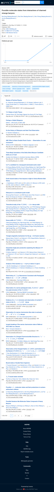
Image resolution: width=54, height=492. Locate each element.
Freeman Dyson (10, 114)
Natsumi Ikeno (10, 238)
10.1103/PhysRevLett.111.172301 (14, 161)
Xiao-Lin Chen (34, 406)
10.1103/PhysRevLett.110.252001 (14, 345)
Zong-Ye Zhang (25, 167)
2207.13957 (30, 395)
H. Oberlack (22, 268)
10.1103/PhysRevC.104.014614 (14, 243)
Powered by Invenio (27, 486)
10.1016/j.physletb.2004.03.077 (14, 332)
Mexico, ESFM (35, 157)
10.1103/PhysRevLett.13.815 (35, 116)
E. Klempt (21, 104)
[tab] (6, 96)
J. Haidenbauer (10, 183)
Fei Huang (8, 167)
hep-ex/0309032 (32, 318)
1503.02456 (30, 214)
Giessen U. (15, 365)
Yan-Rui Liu (9, 379)
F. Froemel (8, 365)
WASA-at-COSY (10, 145)
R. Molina (8, 252)
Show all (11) (33, 90)
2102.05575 (31, 258)
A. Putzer (36, 268)
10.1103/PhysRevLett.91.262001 (14, 320)
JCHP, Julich (18, 183)
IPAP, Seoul (25, 195)
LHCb (7, 280)
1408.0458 (30, 172)
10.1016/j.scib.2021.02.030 (13, 308)
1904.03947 (33, 294)
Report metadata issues (27, 451)
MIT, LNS (22, 122)
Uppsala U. (32, 145)
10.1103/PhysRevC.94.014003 (14, 232)
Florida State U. (14, 104)
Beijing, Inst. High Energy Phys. (38, 167)
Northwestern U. (14, 353)
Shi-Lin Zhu (9, 407)
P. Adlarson (25, 145)
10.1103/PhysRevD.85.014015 (14, 382)
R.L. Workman (9, 102)
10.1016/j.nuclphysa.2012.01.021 (14, 188)
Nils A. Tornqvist (10, 329)
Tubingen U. (16, 132)
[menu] (49, 2)
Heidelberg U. (14, 266)
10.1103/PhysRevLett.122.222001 (14, 296)
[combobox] (31, 2)
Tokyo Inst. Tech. (17, 379)
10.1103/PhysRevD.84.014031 (14, 411)
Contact (27, 478)
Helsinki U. (18, 329)
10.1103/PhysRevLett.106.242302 (14, 148)
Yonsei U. (16, 195)
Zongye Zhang (29, 210)
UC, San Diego (18, 114)
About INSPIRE (27, 428)
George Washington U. (20, 102)
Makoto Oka (25, 379)
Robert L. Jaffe (10, 122)
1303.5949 (31, 343)
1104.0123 (31, 146)
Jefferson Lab (37, 102)
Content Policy (27, 431)
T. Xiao (8, 353)
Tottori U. (16, 238)
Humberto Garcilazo (25, 157)
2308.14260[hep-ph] (11, 29)
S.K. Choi (19, 316)
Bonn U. (29, 185)
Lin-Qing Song (9, 391)
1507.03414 (31, 282)
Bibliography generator (27, 461)
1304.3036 (30, 357)
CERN (24, 280)
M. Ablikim (20, 341)
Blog (27, 470)
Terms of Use (27, 437)
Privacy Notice (27, 434)
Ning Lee (8, 406)
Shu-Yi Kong (38, 16)
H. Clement (9, 132)
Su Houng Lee (13, 197)
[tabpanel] (27, 258)
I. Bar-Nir (8, 266)
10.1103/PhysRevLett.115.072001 (14, 284)
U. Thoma (36, 104)
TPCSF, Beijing (12, 169)
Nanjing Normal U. (12, 16)
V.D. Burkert (30, 102)
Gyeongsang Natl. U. (27, 316)
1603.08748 (30, 230)
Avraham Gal (9, 157)
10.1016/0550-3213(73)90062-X (32, 271)
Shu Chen (20, 16)
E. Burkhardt (22, 266)
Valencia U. (15, 252)
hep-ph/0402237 (31, 330)
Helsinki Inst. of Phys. (26, 365)
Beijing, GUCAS (16, 167)
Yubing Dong (9, 207)
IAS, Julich (26, 183)
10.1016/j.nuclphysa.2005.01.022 (14, 372)
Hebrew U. (16, 157)
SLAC (15, 122)
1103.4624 (28, 381)
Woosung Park (10, 195)
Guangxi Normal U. (21, 171)
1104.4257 (28, 409)
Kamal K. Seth (26, 355)
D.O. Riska (32, 367)
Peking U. (13, 406)
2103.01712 (31, 242)
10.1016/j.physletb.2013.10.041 (14, 359)
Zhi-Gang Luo (20, 406)
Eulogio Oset (12, 240)
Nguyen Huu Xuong (28, 114)
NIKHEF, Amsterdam (28, 292)
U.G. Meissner (34, 183)
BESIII (7, 341)
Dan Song (4, 16)
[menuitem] (50, 2)
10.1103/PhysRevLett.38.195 (15, 126)
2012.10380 (29, 306)
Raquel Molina (35, 238)
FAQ (27, 446)
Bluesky (27, 473)
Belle (7, 316)
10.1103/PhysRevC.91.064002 (14, 216)
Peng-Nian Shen (21, 169)
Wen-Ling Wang (31, 171)
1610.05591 (32, 134)
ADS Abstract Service (11, 32)
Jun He (4, 18)
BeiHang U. (39, 171)
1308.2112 (31, 159)
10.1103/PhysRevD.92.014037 (14, 200)
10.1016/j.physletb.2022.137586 (14, 397)
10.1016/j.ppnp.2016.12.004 (13, 136)
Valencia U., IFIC (26, 238)
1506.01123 (30, 198)
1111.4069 (29, 186)
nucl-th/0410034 (31, 370)
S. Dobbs (22, 353)
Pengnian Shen (23, 224)
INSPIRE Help (27, 449)
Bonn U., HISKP (29, 104)
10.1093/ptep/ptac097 (29, 108)
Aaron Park (32, 195)
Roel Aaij (19, 280)
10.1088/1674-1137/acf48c (11, 31)
